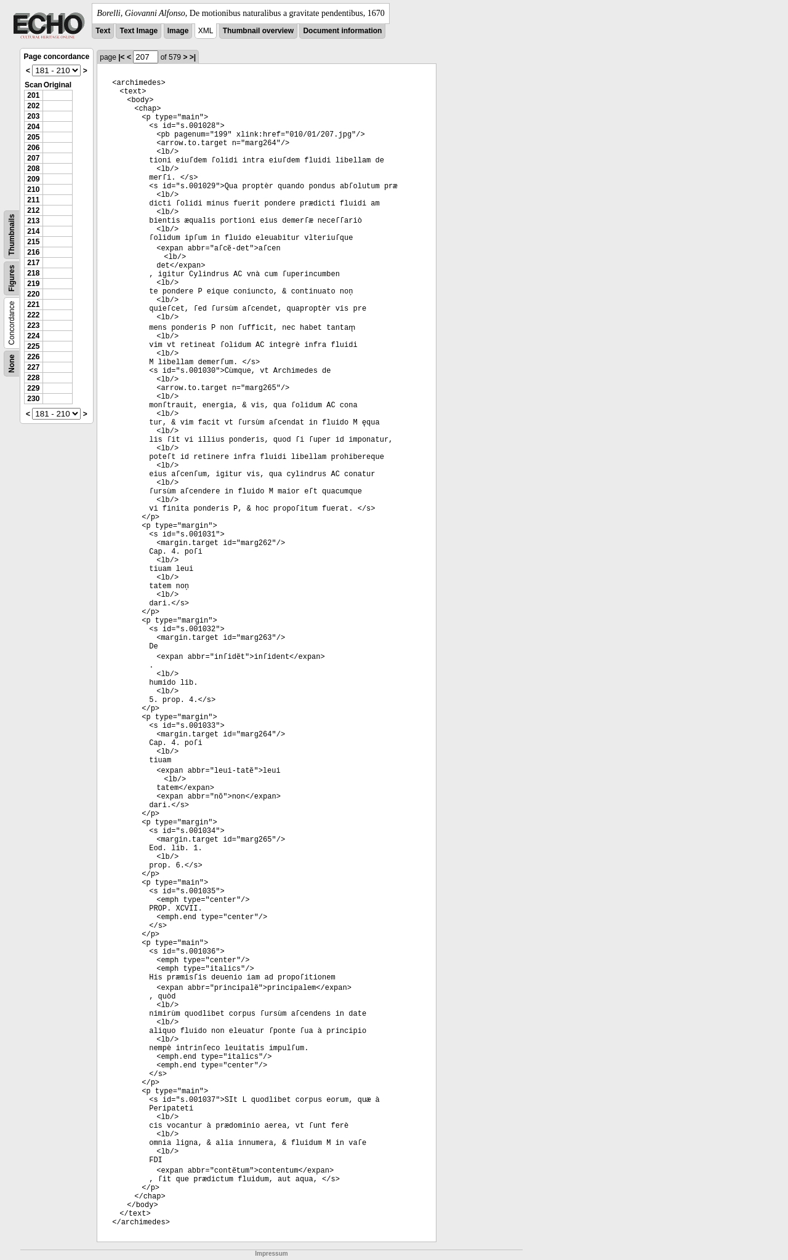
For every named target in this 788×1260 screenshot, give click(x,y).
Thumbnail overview (258, 30)
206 (33, 147)
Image (178, 30)
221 (33, 304)
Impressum (271, 1253)
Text (102, 30)
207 (33, 158)
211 (33, 200)
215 (33, 241)
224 (33, 336)
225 (33, 346)
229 (33, 388)
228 (33, 377)
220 (33, 294)
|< (121, 57)
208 (33, 168)
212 (33, 210)
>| (193, 57)
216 (33, 252)
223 (33, 325)
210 (33, 189)
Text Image (138, 30)
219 (33, 283)
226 (33, 357)
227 (33, 367)
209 (33, 179)
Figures (11, 278)
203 (33, 116)
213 (33, 221)
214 (33, 231)
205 (33, 137)
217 (33, 262)
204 (33, 126)
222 (33, 315)
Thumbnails (11, 234)
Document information (342, 30)
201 (33, 95)
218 (33, 273)
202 (33, 106)
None (11, 363)
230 (33, 398)
